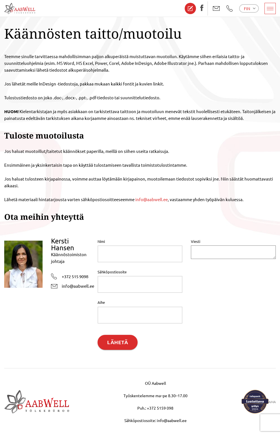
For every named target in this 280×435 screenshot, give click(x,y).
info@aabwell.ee (151, 199)
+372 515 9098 (69, 276)
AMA (272, 401)
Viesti (195, 241)
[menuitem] (249, 8)
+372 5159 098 (160, 407)
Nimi (101, 241)
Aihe (101, 302)
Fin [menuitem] (247, 8)
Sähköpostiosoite (112, 271)
